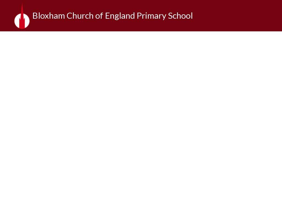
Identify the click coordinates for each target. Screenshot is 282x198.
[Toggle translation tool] (273, 15)
